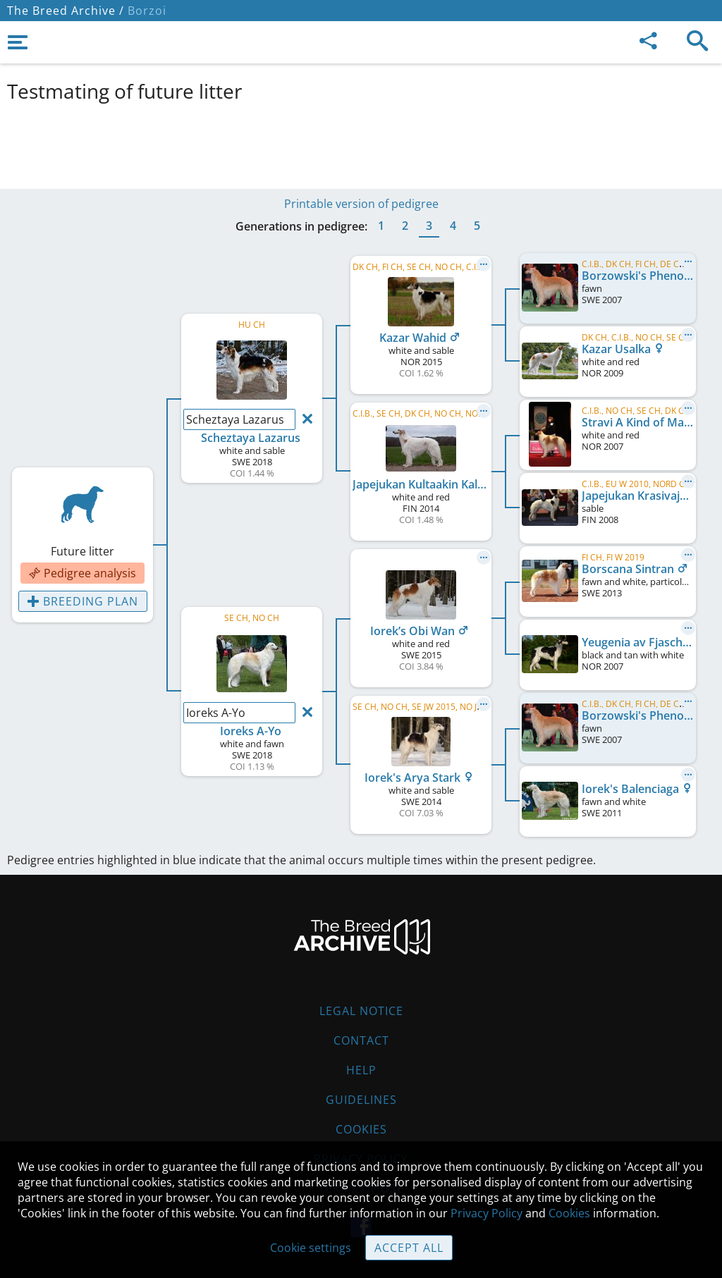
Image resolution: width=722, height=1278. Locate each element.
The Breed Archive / (65, 10)
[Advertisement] (349, 143)
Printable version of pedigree (361, 203)
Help (361, 1070)
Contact (361, 1040)
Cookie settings (310, 1247)
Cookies (361, 1129)
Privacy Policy (486, 1213)
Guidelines (361, 1099)
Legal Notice (361, 1011)
